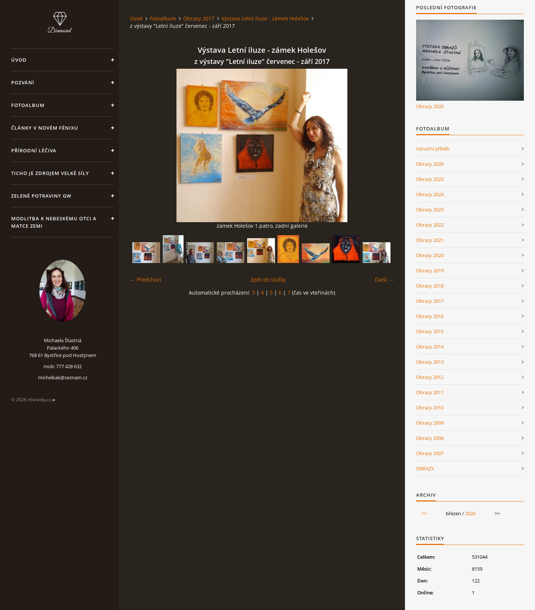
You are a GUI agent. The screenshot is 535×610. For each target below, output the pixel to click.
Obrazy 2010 (430, 407)
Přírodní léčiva (33, 150)
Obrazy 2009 (430, 422)
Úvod (19, 59)
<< (424, 513)
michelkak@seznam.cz (62, 377)
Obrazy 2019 (430, 270)
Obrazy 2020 (430, 255)
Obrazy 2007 (430, 453)
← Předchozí (145, 279)
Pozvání (22, 82)
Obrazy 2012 (430, 377)
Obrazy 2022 (430, 224)
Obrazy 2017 (198, 18)
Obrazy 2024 (430, 194)
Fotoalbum (28, 105)
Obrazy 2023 (430, 209)
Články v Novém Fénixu (44, 127)
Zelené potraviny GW (41, 195)
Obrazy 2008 (430, 438)
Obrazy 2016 (430, 316)
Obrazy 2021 (430, 240)
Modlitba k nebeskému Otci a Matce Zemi (54, 222)
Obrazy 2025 (430, 179)
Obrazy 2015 (430, 331)
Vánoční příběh (433, 148)
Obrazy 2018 (430, 285)
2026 (470, 513)
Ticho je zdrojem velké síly (50, 173)
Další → (384, 279)
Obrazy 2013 (430, 361)
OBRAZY (425, 468)
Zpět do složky (268, 279)
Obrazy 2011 (430, 392)
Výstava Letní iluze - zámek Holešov (265, 18)
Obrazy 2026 (430, 106)
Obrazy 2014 (430, 346)
